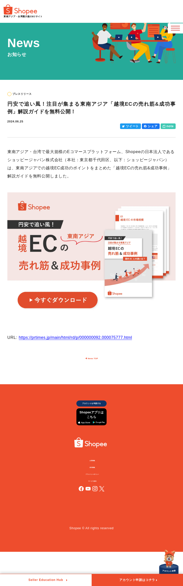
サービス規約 (94, 514)
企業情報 (93, 486)
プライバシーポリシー (94, 505)
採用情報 (93, 495)
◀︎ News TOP (91, 367)
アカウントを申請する (91, 418)
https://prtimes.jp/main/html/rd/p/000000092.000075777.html (79, 337)
